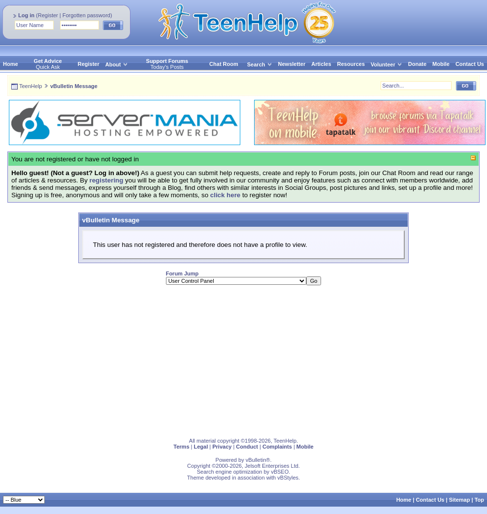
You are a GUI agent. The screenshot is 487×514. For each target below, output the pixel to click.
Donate (417, 64)
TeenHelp (30, 86)
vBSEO (280, 472)
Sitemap (459, 500)
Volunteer (383, 64)
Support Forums (167, 61)
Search (259, 64)
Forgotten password (86, 15)
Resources (351, 64)
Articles (321, 64)
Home (10, 64)
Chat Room (223, 64)
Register (48, 15)
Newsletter (292, 64)
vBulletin (256, 460)
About (113, 64)
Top (479, 500)
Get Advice (48, 61)
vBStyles (287, 478)
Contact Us (469, 64)
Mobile (441, 64)
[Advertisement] (211, 361)
